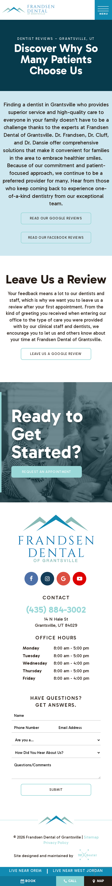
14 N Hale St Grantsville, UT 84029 (56, 622)
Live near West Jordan (78, 870)
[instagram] (47, 578)
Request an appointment (46, 472)
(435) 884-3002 (56, 609)
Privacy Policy (56, 842)
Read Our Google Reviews (56, 218)
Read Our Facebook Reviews (56, 237)
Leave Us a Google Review (56, 354)
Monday (31, 648)
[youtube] (79, 578)
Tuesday (31, 655)
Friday (29, 678)
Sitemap (91, 837)
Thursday (32, 671)
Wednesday (35, 663)
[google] (63, 578)
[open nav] (103, 9)
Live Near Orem (25, 870)
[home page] (28, 10)
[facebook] (31, 578)
